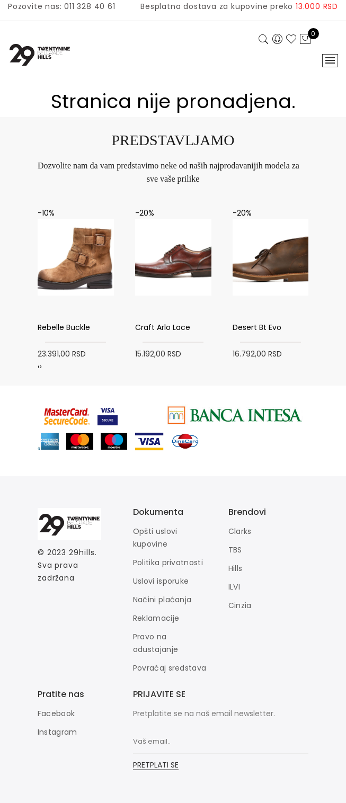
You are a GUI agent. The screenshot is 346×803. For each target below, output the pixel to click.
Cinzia (240, 605)
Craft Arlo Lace (162, 327)
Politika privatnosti (168, 562)
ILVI (234, 587)
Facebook (56, 713)
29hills (81, 552)
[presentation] (39, 366)
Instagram (57, 732)
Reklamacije (156, 618)
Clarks (240, 531)
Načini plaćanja (162, 599)
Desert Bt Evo (257, 327)
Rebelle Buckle (64, 327)
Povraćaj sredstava (169, 668)
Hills (235, 568)
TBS (235, 550)
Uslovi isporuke (161, 581)
